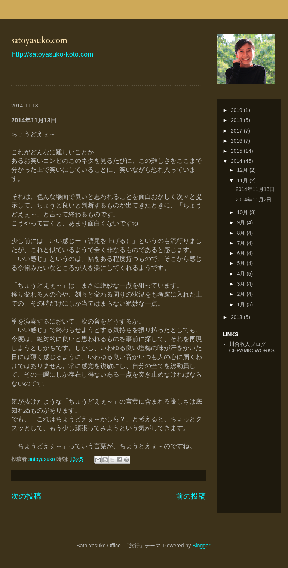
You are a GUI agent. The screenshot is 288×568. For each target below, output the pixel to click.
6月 (241, 253)
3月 (241, 284)
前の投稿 (191, 496)
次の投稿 (26, 496)
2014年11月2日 (254, 200)
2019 (237, 110)
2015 (237, 151)
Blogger (201, 546)
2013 (237, 317)
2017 (237, 131)
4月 (241, 274)
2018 (237, 120)
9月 (241, 222)
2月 (241, 294)
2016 (237, 141)
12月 (243, 170)
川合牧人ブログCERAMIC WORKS (252, 347)
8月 (241, 233)
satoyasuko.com (39, 40)
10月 (243, 212)
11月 (243, 180)
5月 (241, 263)
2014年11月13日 (255, 189)
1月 (241, 304)
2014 (237, 161)
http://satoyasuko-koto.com (52, 54)
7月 (241, 243)
